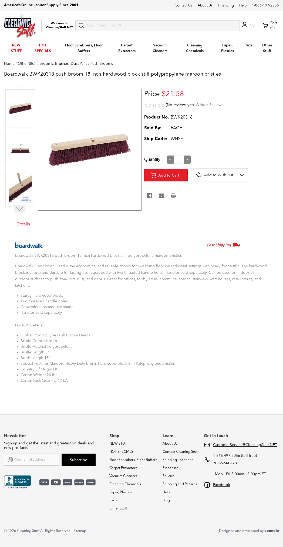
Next (20, 209)
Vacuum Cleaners (123, 476)
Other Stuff (118, 508)
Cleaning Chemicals (125, 484)
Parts (248, 45)
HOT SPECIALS (121, 452)
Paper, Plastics (120, 492)
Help (243, 5)
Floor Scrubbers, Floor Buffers (133, 460)
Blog (166, 500)
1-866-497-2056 (265, 5)
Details (23, 224)
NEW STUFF (119, 443)
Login (249, 24)
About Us (205, 5)
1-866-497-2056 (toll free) (235, 456)
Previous (20, 88)
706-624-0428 (225, 463)
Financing (226, 5)
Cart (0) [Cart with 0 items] (269, 25)
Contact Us (183, 5)
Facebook (221, 485)
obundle (271, 531)
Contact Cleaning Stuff (180, 452)
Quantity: (152, 159)
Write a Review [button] (208, 105)
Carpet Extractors (123, 468)
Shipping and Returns (180, 484)
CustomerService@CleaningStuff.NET (245, 445)
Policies (168, 476)
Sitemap (79, 531)
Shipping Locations (178, 460)
